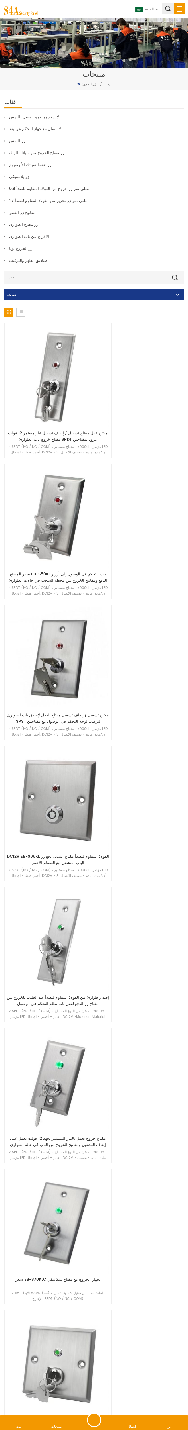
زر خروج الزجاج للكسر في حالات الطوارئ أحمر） (140, 1140)
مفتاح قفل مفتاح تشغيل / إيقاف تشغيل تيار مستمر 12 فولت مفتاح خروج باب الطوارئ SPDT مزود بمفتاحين (47, 416)
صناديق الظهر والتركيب (28, 260)
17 (149, 1299)
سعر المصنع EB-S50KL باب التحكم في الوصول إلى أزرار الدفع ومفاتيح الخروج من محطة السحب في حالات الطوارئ (140, 416)
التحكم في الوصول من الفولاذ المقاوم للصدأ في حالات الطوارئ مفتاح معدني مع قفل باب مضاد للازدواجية (140, 1019)
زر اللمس (17, 141)
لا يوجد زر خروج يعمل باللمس (34, 117)
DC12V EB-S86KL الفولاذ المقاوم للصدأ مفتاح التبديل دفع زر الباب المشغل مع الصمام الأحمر (140, 536)
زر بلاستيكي (19, 176)
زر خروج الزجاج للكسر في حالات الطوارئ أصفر (140, 1257)
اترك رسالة (94, 1420)
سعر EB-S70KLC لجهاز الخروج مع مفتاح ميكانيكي (47, 778)
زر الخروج (88, 84)
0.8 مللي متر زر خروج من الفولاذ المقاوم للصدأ (49, 188)
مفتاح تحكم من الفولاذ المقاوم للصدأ (140, 895)
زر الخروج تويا (21, 248)
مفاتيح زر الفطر (22, 212)
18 (162, 1299)
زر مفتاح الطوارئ (23, 224)
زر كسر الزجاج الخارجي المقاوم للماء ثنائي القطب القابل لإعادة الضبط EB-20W (48, 1140)
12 (86, 1299)
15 (124, 1299)
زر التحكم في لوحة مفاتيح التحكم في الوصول (47, 1016)
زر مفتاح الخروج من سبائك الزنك (36, 153)
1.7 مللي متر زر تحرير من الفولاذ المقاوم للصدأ (48, 200)
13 (98, 1299)
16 (137, 1299)
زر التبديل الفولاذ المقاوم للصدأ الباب (47, 895)
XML (136, 1400)
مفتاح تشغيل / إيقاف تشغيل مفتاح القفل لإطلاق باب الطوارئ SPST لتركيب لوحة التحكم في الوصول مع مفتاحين (48, 536)
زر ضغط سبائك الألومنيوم (30, 165)
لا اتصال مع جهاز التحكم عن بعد (35, 129)
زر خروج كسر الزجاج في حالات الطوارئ (48, 1257)
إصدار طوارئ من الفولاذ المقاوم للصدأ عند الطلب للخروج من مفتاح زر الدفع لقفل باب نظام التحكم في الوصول (47, 657)
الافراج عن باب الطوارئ (29, 236)
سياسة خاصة (154, 1400)
